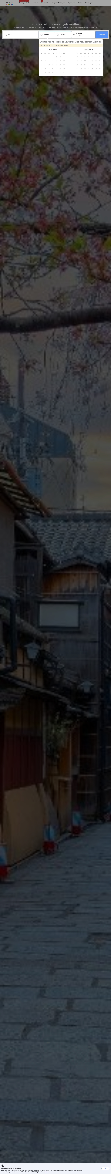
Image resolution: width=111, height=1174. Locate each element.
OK (106, 1168)
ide (47, 1172)
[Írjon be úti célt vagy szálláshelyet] (22, 34)
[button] (40, 50)
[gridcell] (56, 57)
